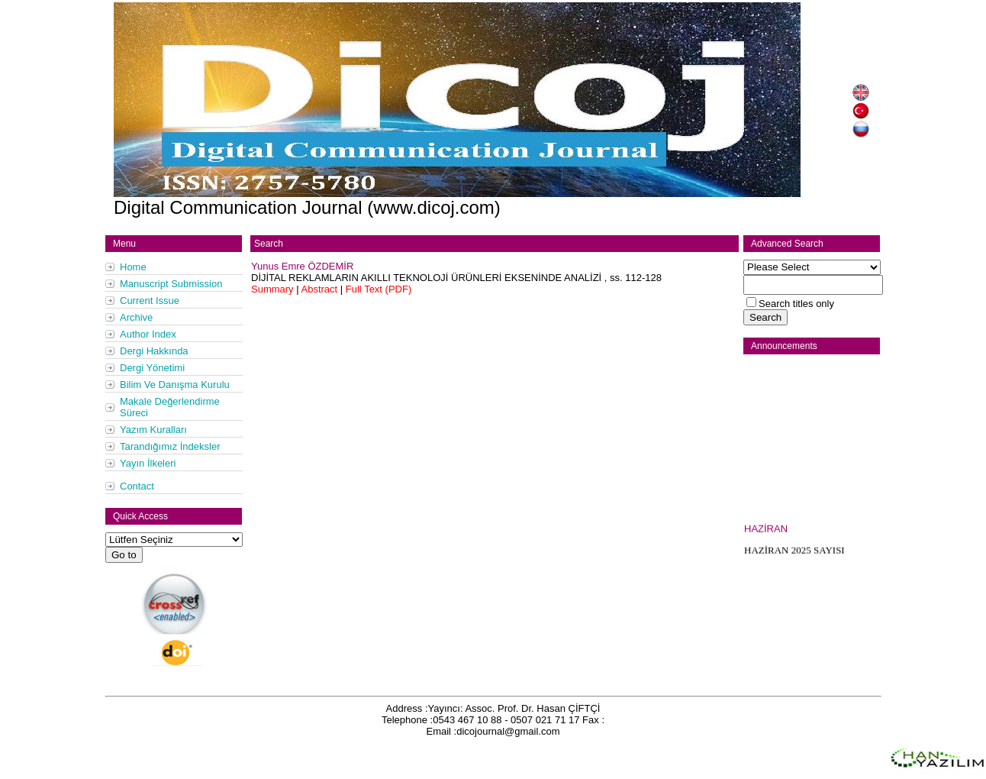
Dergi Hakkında (154, 351)
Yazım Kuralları (153, 429)
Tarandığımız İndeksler (170, 446)
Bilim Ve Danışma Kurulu (175, 384)
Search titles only (796, 303)
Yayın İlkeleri (148, 463)
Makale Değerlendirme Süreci (170, 407)
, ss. (456, 277)
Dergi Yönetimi (152, 367)
